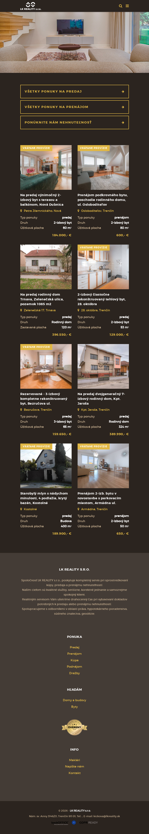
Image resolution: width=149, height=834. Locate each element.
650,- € (123, 533)
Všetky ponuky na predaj (75, 91)
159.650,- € (62, 434)
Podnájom (74, 666)
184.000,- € (61, 235)
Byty (74, 707)
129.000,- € (119, 335)
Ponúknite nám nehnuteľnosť (75, 122)
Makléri (74, 760)
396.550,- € (61, 335)
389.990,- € (119, 434)
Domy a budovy (74, 700)
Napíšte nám (74, 766)
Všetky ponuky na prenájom (75, 107)
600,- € (122, 235)
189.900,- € (62, 533)
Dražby (74, 673)
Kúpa (75, 660)
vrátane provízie (36, 148)
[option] (74, 41)
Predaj (74, 647)
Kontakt (75, 773)
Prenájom (74, 654)
